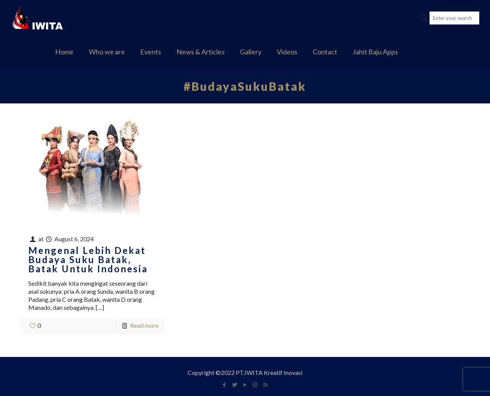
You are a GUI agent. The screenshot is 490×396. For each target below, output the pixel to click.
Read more (144, 325)
